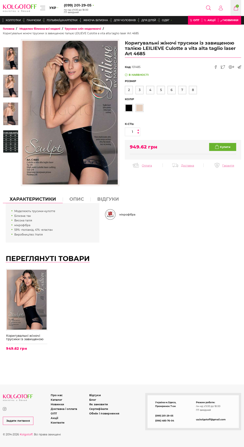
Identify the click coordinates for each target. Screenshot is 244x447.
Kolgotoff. (26, 434)
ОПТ (196, 20)
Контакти (57, 422)
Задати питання (18, 420)
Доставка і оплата (64, 409)
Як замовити (98, 404)
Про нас (57, 395)
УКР (52, 8)
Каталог (56, 400)
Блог (92, 400)
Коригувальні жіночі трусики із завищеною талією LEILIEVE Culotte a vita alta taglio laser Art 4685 (26, 337)
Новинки (231, 20)
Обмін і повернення (104, 413)
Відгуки (95, 395)
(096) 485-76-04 (164, 420)
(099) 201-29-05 (164, 415)
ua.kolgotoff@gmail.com (211, 419)
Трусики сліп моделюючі (83, 28)
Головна (8, 28)
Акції (211, 20)
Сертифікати (98, 409)
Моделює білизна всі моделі (39, 28)
